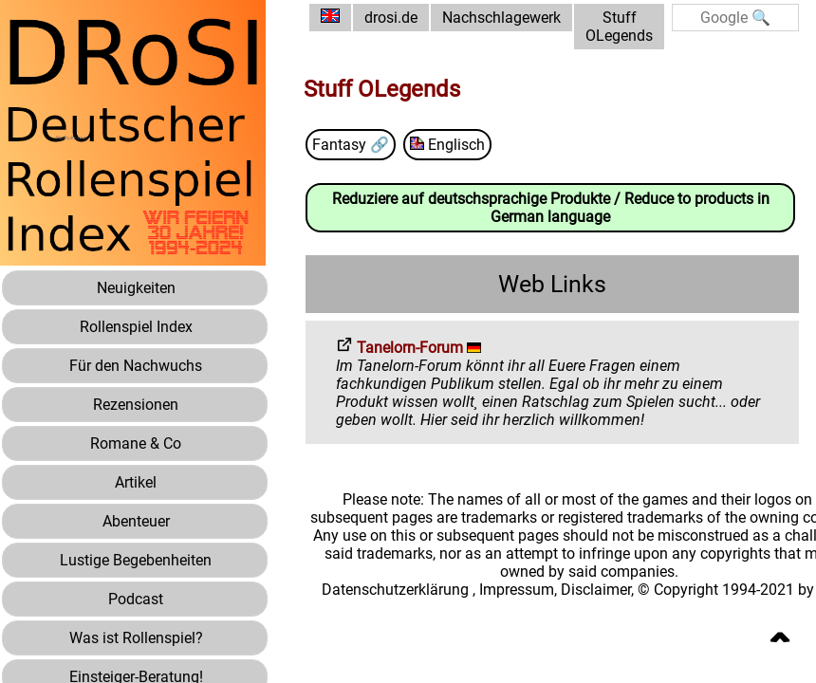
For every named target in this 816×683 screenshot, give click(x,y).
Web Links (552, 284)
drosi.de (390, 18)
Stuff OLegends (619, 27)
